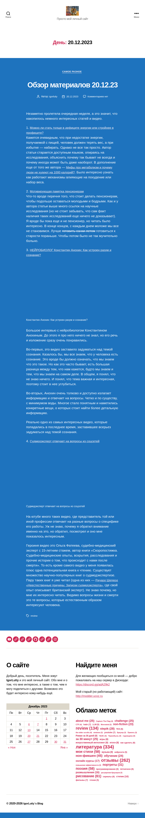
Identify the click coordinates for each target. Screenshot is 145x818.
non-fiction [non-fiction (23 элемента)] (123, 729)
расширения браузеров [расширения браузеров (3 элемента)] (111, 778)
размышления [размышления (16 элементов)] (87, 777)
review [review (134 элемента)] (87, 733)
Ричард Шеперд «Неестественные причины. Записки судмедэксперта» (66, 590)
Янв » (64, 752)
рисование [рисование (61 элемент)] (88, 781)
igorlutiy (52, 102)
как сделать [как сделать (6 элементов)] (127, 748)
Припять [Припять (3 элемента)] (132, 738)
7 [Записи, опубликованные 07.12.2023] (38, 729)
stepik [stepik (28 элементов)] (107, 734)
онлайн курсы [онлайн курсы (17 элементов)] (88, 766)
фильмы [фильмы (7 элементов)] (82, 785)
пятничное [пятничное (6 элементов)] (127, 774)
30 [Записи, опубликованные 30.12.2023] (55, 746)
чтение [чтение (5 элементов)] (94, 785)
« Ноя (11, 752)
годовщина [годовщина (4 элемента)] (129, 741)
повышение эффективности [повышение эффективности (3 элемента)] (88, 770)
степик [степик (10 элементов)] (122, 781)
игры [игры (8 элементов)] (104, 744)
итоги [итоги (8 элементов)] (114, 748)
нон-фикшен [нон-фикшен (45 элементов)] (89, 761)
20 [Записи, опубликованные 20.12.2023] (29, 741)
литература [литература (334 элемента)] (95, 752)
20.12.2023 (72, 102)
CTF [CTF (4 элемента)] (79, 730)
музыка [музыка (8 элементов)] (107, 757)
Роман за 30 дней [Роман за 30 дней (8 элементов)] (86, 741)
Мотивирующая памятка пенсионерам (59, 197)
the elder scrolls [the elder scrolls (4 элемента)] (84, 738)
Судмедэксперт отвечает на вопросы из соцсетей (68, 446)
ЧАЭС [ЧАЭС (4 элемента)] (103, 741)
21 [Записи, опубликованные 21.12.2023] (37, 741)
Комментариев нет (98, 102)
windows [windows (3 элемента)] (98, 738)
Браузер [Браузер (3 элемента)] (121, 738)
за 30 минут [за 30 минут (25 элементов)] (87, 744)
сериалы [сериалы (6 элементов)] (109, 782)
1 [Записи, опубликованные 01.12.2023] (46, 723)
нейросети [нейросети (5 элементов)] (120, 757)
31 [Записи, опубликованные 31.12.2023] (64, 746)
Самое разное (72, 77)
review (34, 621)
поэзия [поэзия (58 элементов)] (85, 774)
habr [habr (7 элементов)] (87, 730)
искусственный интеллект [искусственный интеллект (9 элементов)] (92, 748)
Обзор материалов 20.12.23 (72, 89)
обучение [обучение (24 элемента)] (113, 761)
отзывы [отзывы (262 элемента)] (115, 765)
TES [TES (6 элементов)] (119, 734)
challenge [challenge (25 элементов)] (124, 726)
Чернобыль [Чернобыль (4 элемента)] (114, 741)
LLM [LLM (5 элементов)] (96, 730)
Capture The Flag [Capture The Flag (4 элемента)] (104, 726)
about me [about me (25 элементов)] (85, 726)
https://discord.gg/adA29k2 (93, 690)
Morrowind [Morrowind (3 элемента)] (106, 730)
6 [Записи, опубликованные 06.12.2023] (29, 729)
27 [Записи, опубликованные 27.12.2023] (29, 746)
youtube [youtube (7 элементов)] (109, 738)
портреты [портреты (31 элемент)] (113, 770)
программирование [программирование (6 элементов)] (107, 774)
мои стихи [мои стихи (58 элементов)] (88, 757)
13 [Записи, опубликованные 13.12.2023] (29, 735)
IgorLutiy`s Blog (34, 808)
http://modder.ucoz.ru (89, 701)
